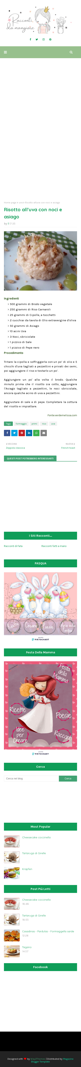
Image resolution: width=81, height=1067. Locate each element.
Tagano (27, 947)
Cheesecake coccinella (36, 837)
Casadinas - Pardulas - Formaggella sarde (48, 931)
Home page (10, 202)
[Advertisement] (40, 154)
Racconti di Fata (13, 546)
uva (21, 202)
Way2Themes (37, 1059)
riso (44, 423)
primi (34, 423)
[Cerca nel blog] (31, 779)
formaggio (21, 423)
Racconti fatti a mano (54, 546)
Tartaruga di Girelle (34, 853)
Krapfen (27, 869)
